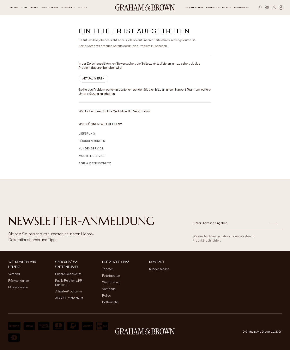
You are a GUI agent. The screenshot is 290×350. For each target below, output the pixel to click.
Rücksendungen (92, 141)
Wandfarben (111, 282)
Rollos (106, 295)
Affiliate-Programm (68, 291)
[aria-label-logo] (145, 331)
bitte (158, 89)
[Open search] (260, 7)
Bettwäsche (110, 302)
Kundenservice (91, 148)
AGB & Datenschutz (95, 163)
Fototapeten (111, 276)
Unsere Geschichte (68, 274)
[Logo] (145, 7)
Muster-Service (92, 156)
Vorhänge (108, 289)
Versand (14, 274)
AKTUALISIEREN (93, 78)
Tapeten (108, 269)
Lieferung (87, 133)
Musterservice (18, 287)
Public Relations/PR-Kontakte (69, 283)
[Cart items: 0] (281, 7)
